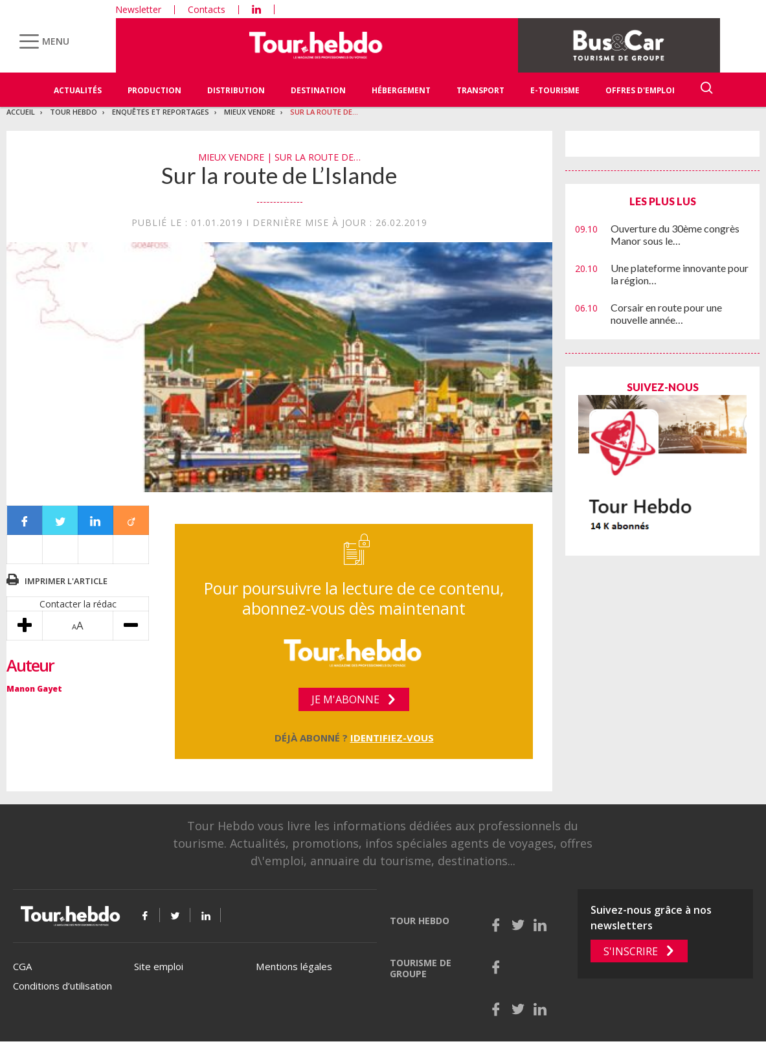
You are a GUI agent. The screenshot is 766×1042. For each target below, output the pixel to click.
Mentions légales (294, 966)
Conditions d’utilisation (62, 985)
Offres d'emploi (640, 90)
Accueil (20, 112)
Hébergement (401, 90)
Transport (480, 90)
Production (154, 90)
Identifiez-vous (392, 737)
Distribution (236, 90)
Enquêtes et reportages (160, 112)
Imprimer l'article (66, 581)
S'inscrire (630, 951)
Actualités (78, 90)
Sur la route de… (324, 112)
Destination (318, 90)
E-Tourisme (555, 90)
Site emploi (158, 966)
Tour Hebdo (73, 112)
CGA (22, 966)
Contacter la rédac (78, 604)
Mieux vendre (249, 112)
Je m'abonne (345, 699)
